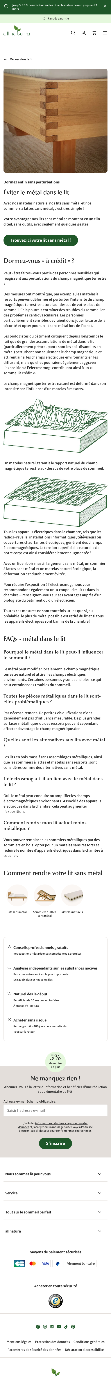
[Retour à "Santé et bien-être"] (5, 59)
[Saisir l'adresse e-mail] (55, 1110)
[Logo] (17, 30)
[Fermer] (104, 6)
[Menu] (104, 33)
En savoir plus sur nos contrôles (33, 979)
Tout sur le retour (24, 1031)
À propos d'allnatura (26, 1005)
